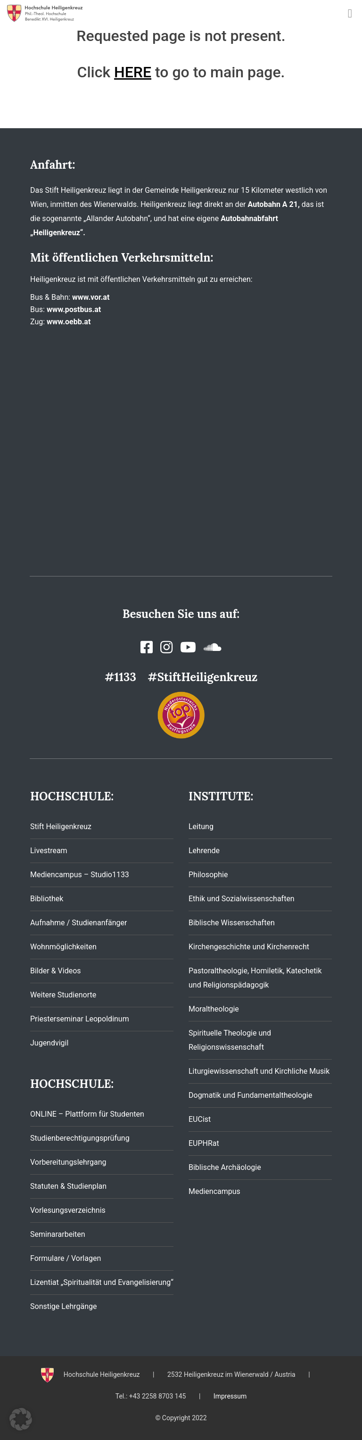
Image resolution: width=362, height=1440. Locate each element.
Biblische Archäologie (225, 1167)
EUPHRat (204, 1143)
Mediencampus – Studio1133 (79, 874)
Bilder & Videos (55, 970)
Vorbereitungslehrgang (68, 1162)
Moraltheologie (214, 1008)
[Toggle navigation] (350, 13)
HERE (132, 72)
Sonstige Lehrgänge (63, 1306)
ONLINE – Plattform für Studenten (87, 1114)
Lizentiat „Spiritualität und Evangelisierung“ (101, 1282)
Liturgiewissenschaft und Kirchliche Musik (259, 1071)
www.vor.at (90, 297)
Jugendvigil (49, 1042)
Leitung (201, 826)
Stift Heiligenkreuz (60, 826)
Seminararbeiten (57, 1234)
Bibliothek (46, 898)
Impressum (230, 1396)
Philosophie (208, 874)
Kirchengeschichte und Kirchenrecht (249, 946)
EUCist (200, 1119)
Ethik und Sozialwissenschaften (242, 898)
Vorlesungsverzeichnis (68, 1210)
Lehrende (204, 850)
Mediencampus (214, 1191)
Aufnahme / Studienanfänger (78, 922)
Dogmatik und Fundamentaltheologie (250, 1095)
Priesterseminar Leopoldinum (79, 1018)
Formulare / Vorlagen (65, 1258)
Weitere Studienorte (63, 994)
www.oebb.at (68, 321)
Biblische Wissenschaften (232, 922)
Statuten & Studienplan (68, 1186)
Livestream (48, 850)
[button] (20, 1419)
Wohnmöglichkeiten (63, 946)
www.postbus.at (74, 309)
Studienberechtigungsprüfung (80, 1138)
